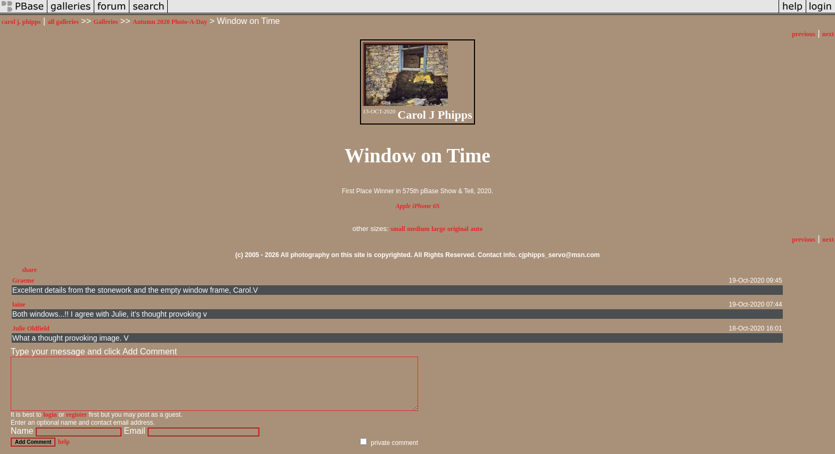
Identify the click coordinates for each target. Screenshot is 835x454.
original (458, 229)
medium (418, 229)
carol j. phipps (21, 22)
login (49, 414)
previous (803, 34)
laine (19, 304)
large (438, 229)
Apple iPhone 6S (418, 206)
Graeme (23, 280)
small (398, 229)
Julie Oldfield (31, 328)
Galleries (105, 22)
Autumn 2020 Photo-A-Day (170, 22)
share (29, 270)
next (828, 34)
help (64, 441)
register (76, 414)
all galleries (63, 22)
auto (477, 229)
